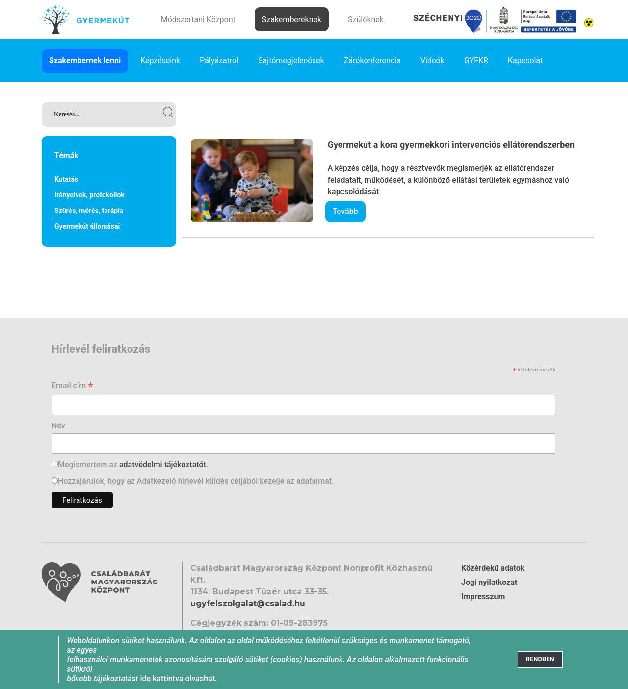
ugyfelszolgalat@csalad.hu (247, 603)
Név (58, 425)
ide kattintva (161, 678)
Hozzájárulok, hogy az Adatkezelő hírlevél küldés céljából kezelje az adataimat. (196, 481)
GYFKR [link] (476, 60)
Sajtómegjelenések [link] (291, 60)
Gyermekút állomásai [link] (87, 226)
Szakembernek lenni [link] (85, 60)
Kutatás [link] (66, 179)
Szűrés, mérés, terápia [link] (88, 210)
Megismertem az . (133, 464)
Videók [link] (432, 60)
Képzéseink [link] (160, 60)
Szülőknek (366, 19)
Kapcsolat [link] (525, 60)
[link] (109, 114)
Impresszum (483, 596)
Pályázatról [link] (219, 60)
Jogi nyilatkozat (489, 582)
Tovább (345, 211)
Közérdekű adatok (492, 568)
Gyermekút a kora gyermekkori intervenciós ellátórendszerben (451, 144)
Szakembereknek (291, 19)
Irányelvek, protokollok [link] (89, 195)
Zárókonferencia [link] (372, 60)
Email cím (72, 386)
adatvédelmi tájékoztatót (162, 464)
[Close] (540, 659)
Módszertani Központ (198, 19)
